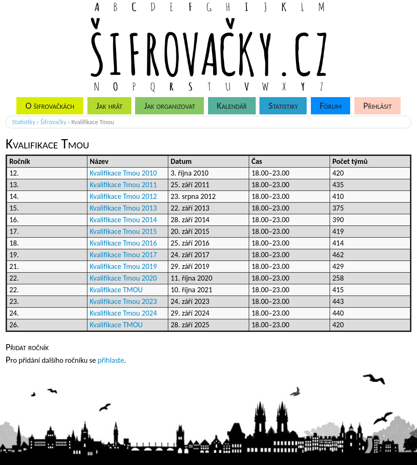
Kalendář (232, 105)
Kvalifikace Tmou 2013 (123, 208)
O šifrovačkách (49, 105)
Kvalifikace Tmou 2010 (123, 173)
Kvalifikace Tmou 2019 (123, 266)
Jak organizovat (169, 105)
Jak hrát (109, 105)
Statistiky (283, 105)
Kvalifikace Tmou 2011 (123, 184)
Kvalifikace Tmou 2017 (123, 254)
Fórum (331, 105)
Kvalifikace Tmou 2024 (123, 313)
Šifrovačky (53, 122)
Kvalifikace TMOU (116, 289)
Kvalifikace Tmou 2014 (123, 219)
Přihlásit (377, 105)
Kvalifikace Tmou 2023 (123, 301)
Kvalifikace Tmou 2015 (123, 231)
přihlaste (111, 360)
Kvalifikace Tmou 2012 (123, 196)
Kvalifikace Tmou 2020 (123, 278)
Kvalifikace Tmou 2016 (123, 243)
